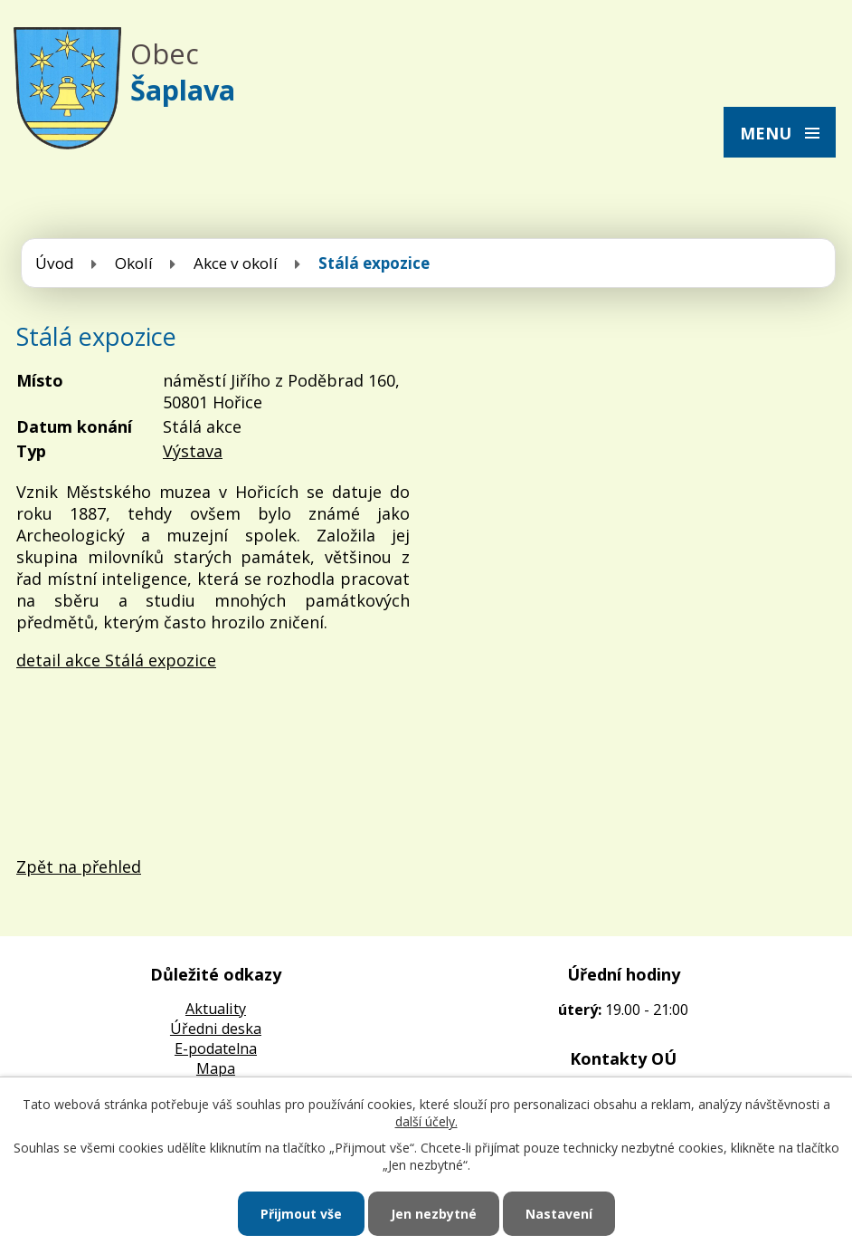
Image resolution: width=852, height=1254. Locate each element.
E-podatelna (216, 1048)
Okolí (134, 263)
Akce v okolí (236, 263)
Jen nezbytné (434, 1213)
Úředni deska (215, 1029)
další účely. (426, 1121)
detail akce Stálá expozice (116, 660)
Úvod (54, 263)
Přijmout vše (301, 1213)
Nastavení (558, 1213)
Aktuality (215, 1009)
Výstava (192, 451)
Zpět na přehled (78, 866)
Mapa (215, 1068)
